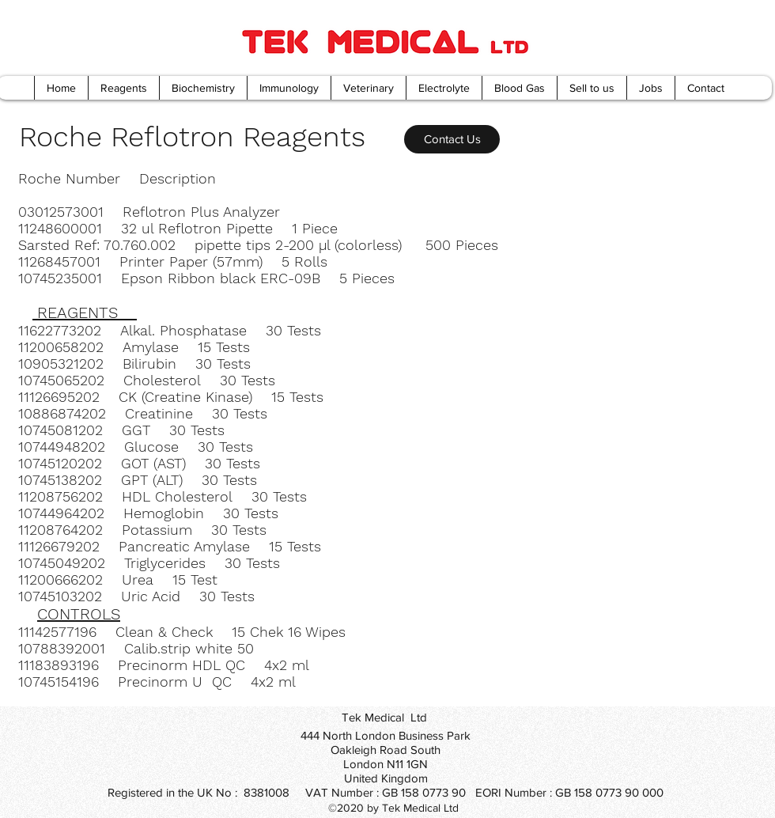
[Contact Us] (452, 139)
